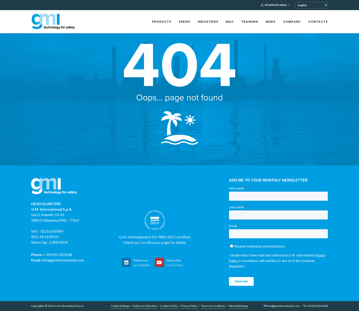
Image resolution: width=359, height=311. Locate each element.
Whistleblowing (238, 306)
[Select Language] (311, 5)
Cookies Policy (169, 306)
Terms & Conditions (213, 306)
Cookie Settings (120, 306)
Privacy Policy (189, 306)
